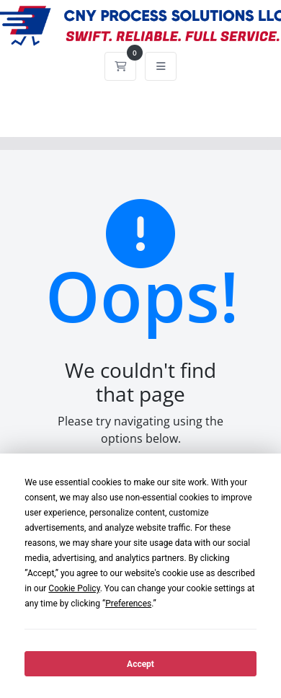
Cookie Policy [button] (73, 588)
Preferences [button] (128, 603)
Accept (140, 664)
